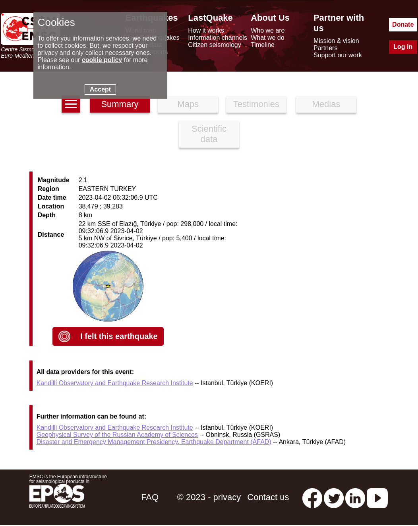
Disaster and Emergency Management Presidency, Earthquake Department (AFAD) (154, 441)
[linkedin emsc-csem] (355, 497)
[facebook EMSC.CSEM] (312, 497)
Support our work (338, 55)
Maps (188, 104)
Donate (403, 24)
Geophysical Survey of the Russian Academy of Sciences (117, 434)
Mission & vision (336, 40)
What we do (267, 37)
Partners (325, 48)
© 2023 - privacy (209, 497)
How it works (206, 30)
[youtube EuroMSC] (377, 497)
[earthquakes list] (71, 104)
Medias (326, 104)
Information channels (217, 37)
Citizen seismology (214, 44)
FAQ (150, 497)
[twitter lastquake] (334, 497)
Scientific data (209, 134)
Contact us (268, 497)
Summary (119, 104)
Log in (402, 46)
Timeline (263, 44)
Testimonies (256, 104)
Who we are (267, 30)
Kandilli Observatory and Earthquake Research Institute (115, 383)
